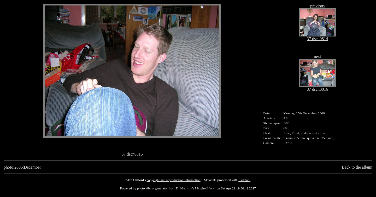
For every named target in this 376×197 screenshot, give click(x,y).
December (32, 167)
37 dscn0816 (317, 89)
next (317, 56)
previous (317, 6)
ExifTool (244, 180)
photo (8, 167)
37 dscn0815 (132, 154)
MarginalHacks (205, 188)
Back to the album (357, 167)
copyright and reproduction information (174, 180)
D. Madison (184, 188)
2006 (18, 167)
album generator (157, 188)
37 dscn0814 (317, 38)
